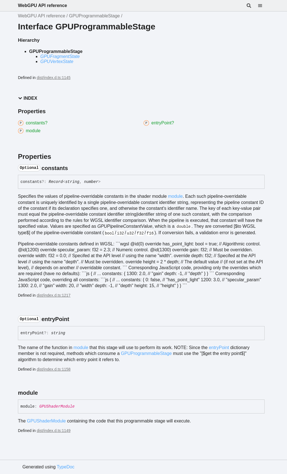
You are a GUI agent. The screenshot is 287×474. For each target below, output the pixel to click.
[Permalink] (73, 168)
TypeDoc (65, 466)
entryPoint (219, 347)
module (175, 196)
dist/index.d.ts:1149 (54, 430)
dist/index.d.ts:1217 (54, 295)
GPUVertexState (56, 61)
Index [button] (27, 98)
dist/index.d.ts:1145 (54, 77)
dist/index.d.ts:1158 (54, 369)
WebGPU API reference (42, 5)
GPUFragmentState (60, 56)
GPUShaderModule (57, 406)
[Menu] (263, 5)
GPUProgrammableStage (94, 15)
